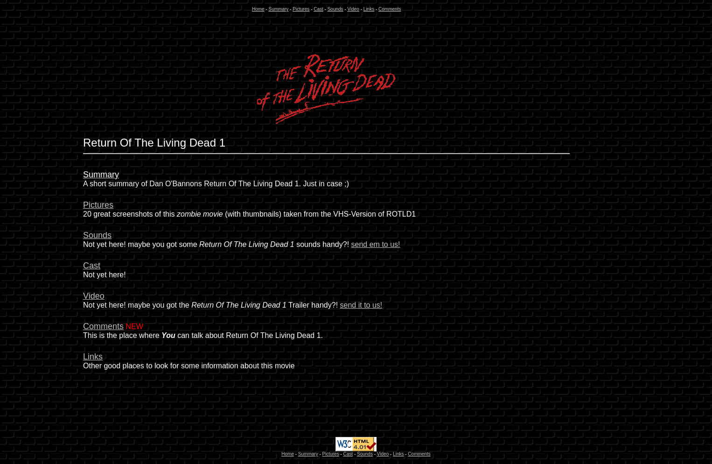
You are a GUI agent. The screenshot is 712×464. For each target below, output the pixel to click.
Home (258, 9)
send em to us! (375, 244)
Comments (389, 9)
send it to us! (361, 305)
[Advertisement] (42, 271)
